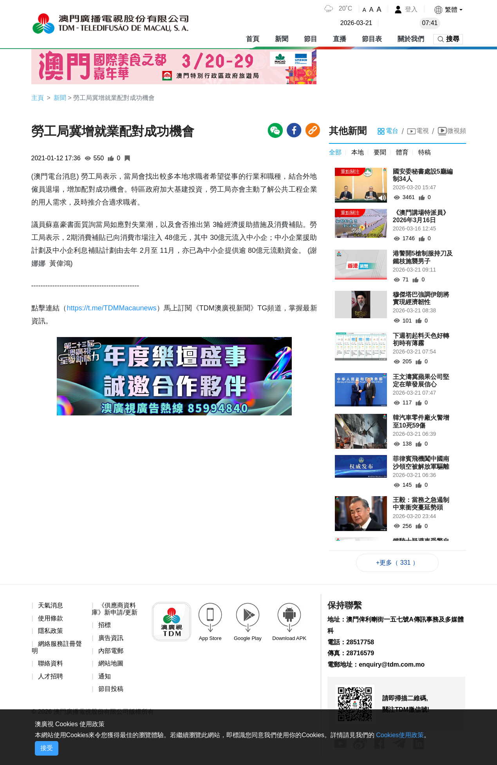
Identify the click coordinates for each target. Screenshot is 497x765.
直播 (339, 39)
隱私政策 (50, 631)
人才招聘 (50, 676)
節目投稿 (110, 689)
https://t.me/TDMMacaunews (111, 308)
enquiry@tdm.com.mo (392, 664)
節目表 (372, 39)
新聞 (281, 39)
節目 (310, 39)
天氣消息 (50, 605)
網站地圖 (110, 663)
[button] (447, 9)
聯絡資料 (50, 663)
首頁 (252, 39)
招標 (104, 625)
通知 (104, 676)
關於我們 (411, 39)
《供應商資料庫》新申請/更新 (114, 609)
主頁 (37, 97)
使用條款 (50, 618)
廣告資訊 (110, 637)
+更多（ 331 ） (397, 562)
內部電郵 (110, 650)
